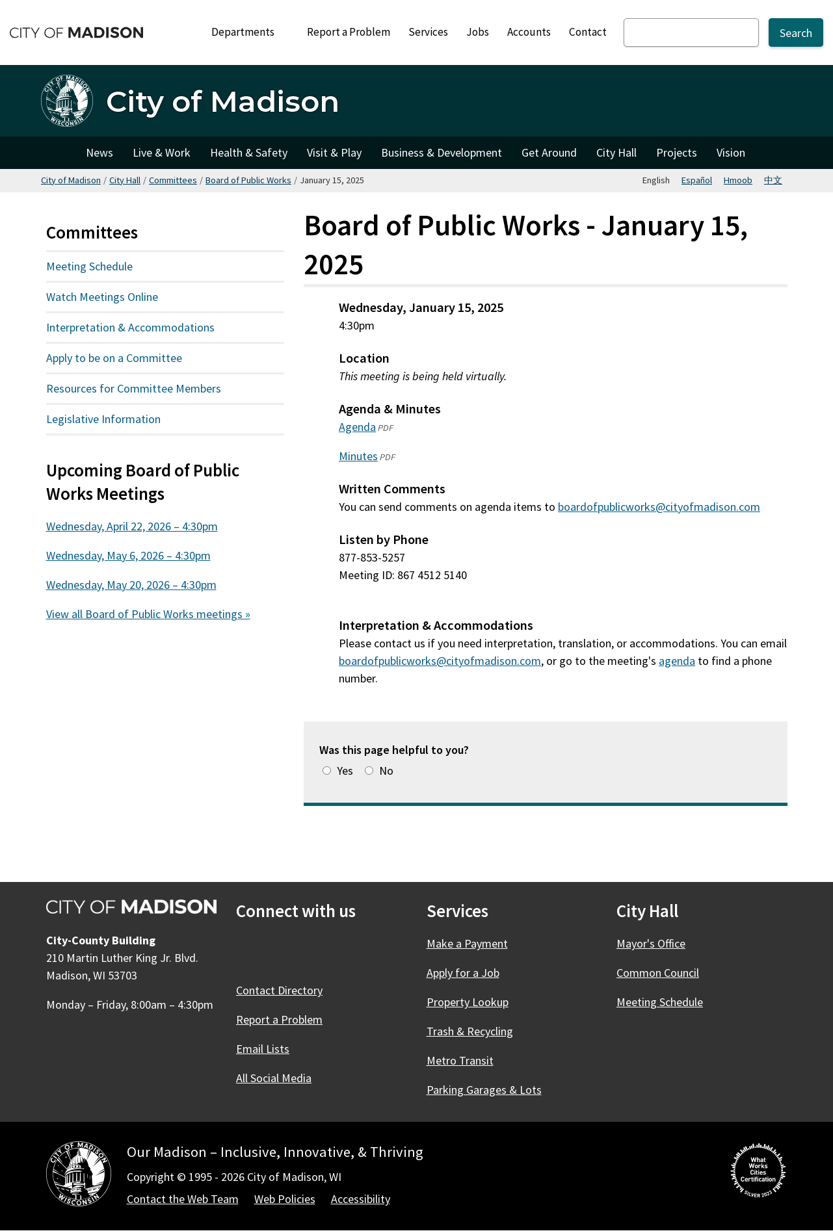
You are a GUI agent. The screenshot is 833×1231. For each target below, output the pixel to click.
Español (696, 180)
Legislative (134, 418)
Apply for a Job (463, 972)
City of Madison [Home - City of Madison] (222, 101)
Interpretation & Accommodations (130, 327)
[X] (283, 952)
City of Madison (71, 180)
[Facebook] (247, 952)
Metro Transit (460, 1060)
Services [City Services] (428, 32)
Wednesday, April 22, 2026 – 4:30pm (132, 526)
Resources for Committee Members (133, 388)
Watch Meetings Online (102, 296)
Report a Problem (348, 32)
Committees (173, 180)
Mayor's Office (650, 943)
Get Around (549, 152)
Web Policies (284, 1198)
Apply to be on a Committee (114, 357)
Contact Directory (279, 990)
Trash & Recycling (470, 1031)
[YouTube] (353, 952)
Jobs (477, 32)
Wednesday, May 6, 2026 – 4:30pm (128, 555)
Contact (588, 32)
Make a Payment (467, 943)
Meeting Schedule (89, 266)
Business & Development (441, 152)
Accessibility (360, 1198)
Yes (345, 770)
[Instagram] (318, 952)
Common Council (657, 972)
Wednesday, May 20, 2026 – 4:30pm (131, 584)
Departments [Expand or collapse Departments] (250, 32)
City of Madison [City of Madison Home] (58, 152)
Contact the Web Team (183, 1198)
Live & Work (162, 152)
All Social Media (273, 1077)
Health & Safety (248, 152)
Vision (731, 152)
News (99, 152)
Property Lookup (468, 1001)
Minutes (358, 455)
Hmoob (738, 180)
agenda (677, 660)
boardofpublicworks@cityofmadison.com (659, 506)
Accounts (529, 32)
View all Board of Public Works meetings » (148, 613)
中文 (773, 180)
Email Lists (262, 1048)
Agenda (357, 426)
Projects (676, 152)
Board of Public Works (248, 180)
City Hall (616, 152)
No (386, 770)
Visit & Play (334, 152)
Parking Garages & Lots (484, 1089)
